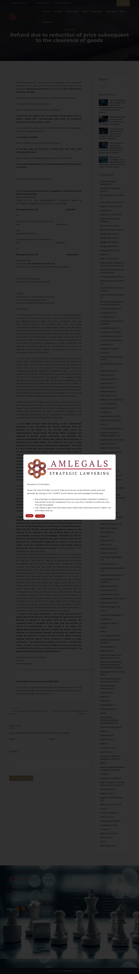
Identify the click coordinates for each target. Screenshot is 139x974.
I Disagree (40, 516)
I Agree (29, 516)
